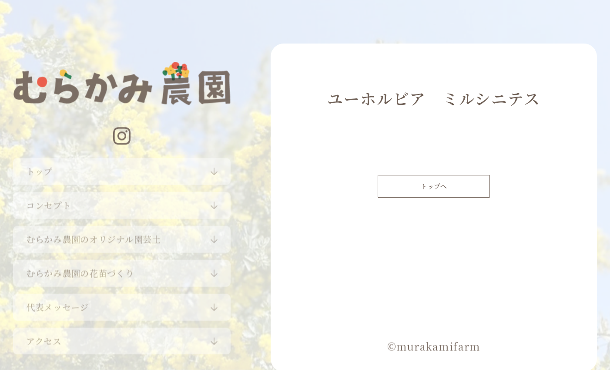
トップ (39, 169)
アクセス (44, 339)
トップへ (433, 190)
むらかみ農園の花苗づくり (80, 271)
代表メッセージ (57, 305)
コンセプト (48, 203)
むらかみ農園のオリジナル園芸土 (93, 237)
